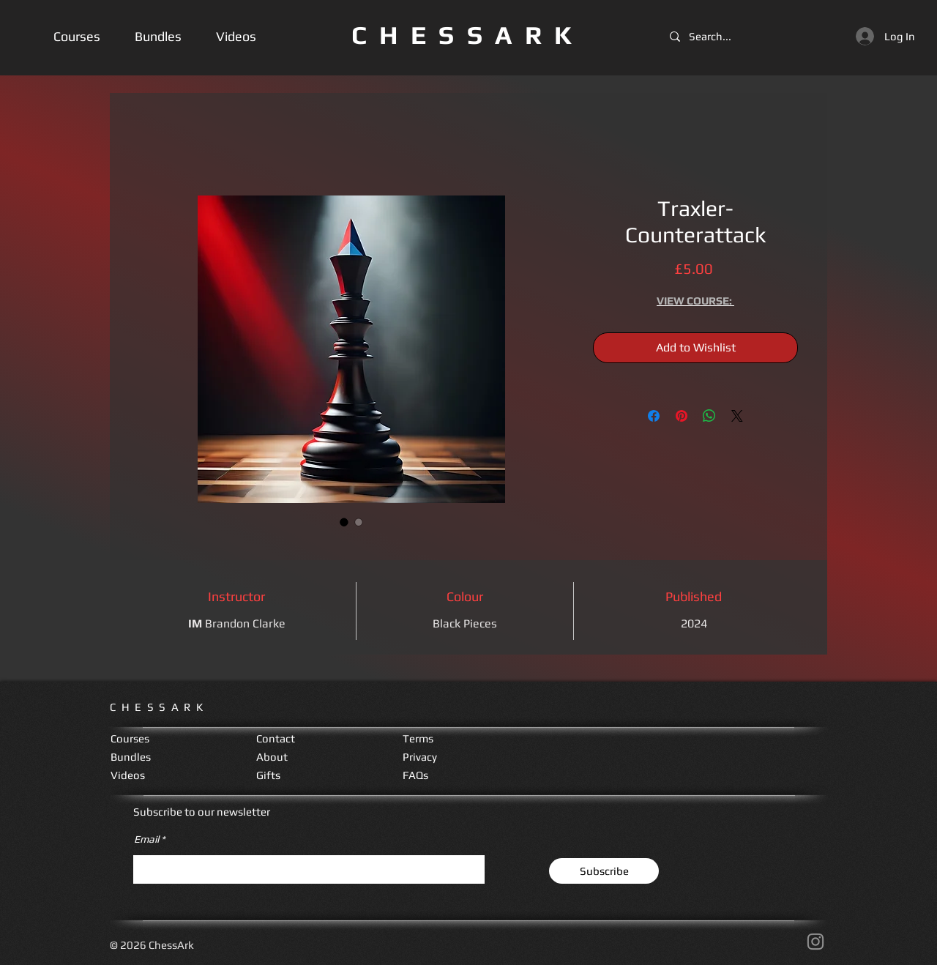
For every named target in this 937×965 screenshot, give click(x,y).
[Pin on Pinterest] (681, 416)
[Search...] (714, 36)
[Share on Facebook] (653, 416)
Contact (275, 738)
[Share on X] (737, 416)
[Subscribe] (604, 871)
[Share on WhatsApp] (709, 416)
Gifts (268, 775)
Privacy (420, 756)
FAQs (415, 775)
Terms (418, 738)
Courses (130, 738)
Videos (128, 775)
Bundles (131, 756)
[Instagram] (815, 942)
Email (146, 839)
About (272, 756)
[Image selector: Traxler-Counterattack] (344, 522)
